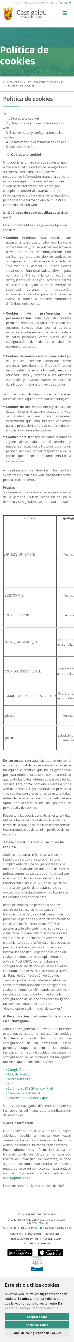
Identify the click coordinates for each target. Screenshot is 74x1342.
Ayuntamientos (12, 82)
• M (7, 1079)
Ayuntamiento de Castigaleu (46, 82)
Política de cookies (37, 1243)
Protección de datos (24, 1238)
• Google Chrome (17, 1069)
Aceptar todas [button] (37, 1317)
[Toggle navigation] (65, 14)
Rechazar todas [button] (37, 1325)
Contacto (16, 1234)
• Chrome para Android (21, 1093)
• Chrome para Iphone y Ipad (26, 1098)
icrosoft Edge (20, 1079)
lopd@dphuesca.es (16, 1178)
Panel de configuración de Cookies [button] (37, 1333)
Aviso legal (53, 1234)
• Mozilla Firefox (16, 1074)
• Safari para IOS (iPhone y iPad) (28, 1088)
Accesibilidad (52, 1238)
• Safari (10, 1084)
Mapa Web (34, 1234)
